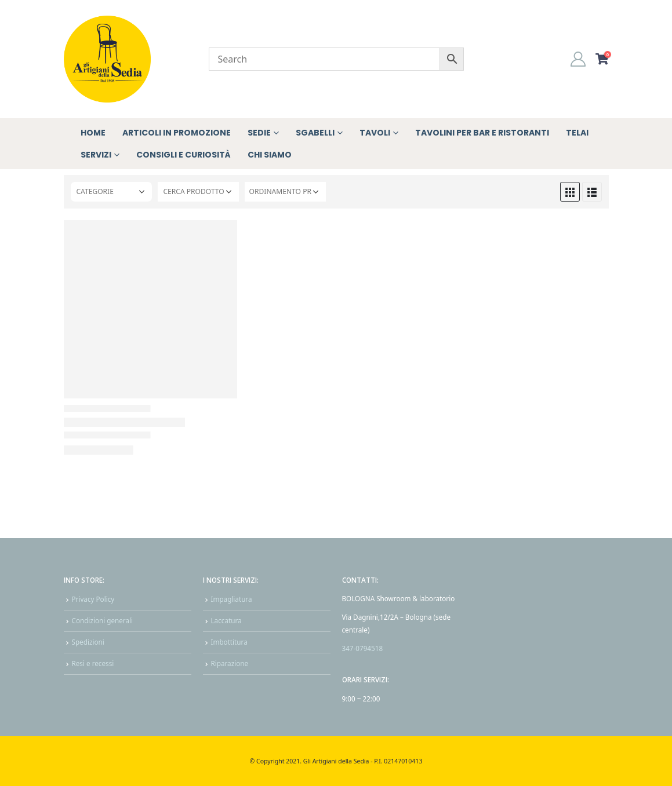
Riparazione (230, 663)
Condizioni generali (102, 620)
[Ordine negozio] (285, 192)
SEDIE (259, 132)
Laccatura (226, 620)
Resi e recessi (93, 663)
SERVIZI (96, 154)
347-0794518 (362, 648)
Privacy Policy (93, 599)
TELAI (577, 132)
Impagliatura (231, 599)
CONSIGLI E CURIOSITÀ (183, 154)
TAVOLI (374, 132)
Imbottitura (229, 641)
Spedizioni (88, 641)
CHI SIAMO (270, 154)
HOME (93, 132)
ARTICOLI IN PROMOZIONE (176, 132)
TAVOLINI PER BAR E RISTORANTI (482, 132)
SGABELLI (315, 132)
